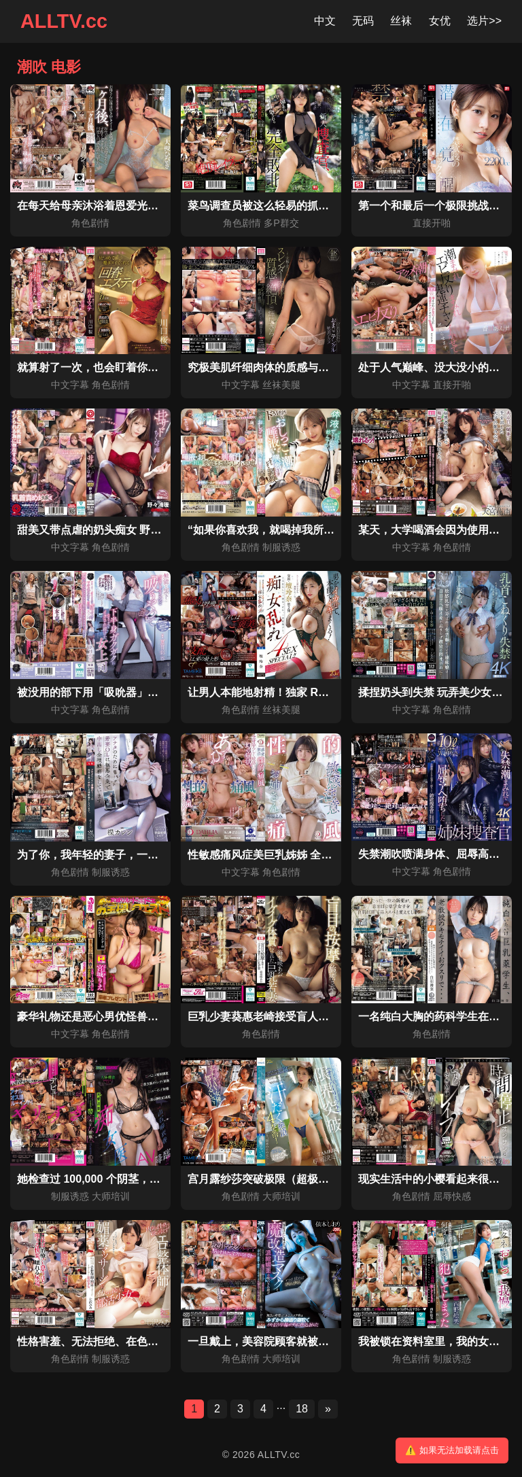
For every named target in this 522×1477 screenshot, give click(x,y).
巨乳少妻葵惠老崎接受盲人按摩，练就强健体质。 (307, 1016)
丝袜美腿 (281, 384)
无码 (363, 21)
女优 (440, 21)
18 (302, 1408)
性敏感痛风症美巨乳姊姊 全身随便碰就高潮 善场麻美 (316, 855)
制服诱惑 (281, 547)
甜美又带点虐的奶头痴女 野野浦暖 (100, 530)
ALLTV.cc (63, 21)
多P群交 (281, 223)
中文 (325, 21)
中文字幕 (70, 384)
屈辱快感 (452, 1196)
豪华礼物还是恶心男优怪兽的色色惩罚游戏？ (125, 1016)
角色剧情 (90, 223)
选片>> (484, 21)
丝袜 (401, 21)
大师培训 (111, 1196)
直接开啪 (432, 223)
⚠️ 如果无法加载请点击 (452, 1450)
